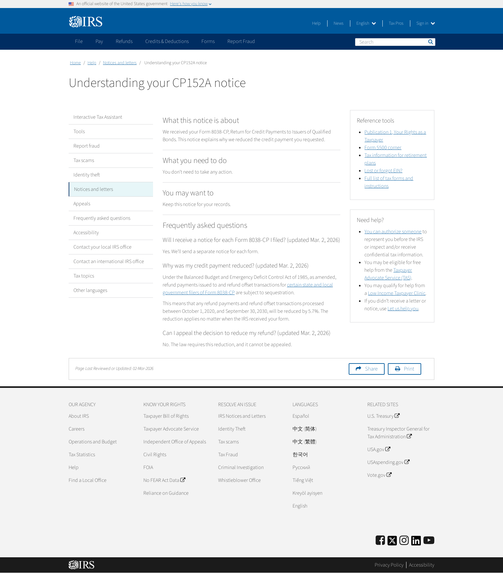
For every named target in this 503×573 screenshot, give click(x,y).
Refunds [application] (124, 41)
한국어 (300, 454)
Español (301, 416)
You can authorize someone (393, 231)
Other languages (90, 290)
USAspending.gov (388, 462)
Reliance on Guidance (166, 493)
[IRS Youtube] (428, 541)
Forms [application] (208, 41)
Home (75, 63)
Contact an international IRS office (108, 261)
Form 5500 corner (382, 147)
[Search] (395, 42)
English (366, 23)
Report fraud (86, 146)
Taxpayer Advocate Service (171, 428)
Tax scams (83, 160)
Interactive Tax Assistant (97, 117)
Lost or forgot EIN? (383, 170)
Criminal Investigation (241, 467)
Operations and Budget (93, 441)
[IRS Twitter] (392, 543)
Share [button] (371, 369)
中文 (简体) (305, 428)
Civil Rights (154, 454)
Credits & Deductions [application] (167, 41)
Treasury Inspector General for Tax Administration (398, 432)
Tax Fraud (228, 454)
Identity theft (86, 174)
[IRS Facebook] (380, 541)
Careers (76, 428)
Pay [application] (99, 41)
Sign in (425, 23)
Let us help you (403, 308)
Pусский (301, 467)
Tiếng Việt (303, 480)
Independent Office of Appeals (174, 441)
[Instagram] (404, 541)
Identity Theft (231, 428)
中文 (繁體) (305, 441)
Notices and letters (120, 63)
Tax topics (83, 275)
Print (409, 369)
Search (430, 42)
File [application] (79, 41)
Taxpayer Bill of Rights (166, 416)
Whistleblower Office (239, 480)
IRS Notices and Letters (242, 416)
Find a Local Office (88, 480)
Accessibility (86, 232)
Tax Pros (396, 23)
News (339, 23)
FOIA (148, 467)
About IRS (79, 416)
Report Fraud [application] (241, 41)
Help (316, 23)
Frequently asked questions (101, 218)
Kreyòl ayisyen (307, 493)
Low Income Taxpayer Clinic (396, 293)
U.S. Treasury (383, 416)
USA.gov (378, 449)
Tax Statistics (82, 454)
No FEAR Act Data (164, 480)
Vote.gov (379, 475)
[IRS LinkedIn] (416, 543)
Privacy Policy (389, 565)
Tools (79, 131)
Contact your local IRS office (102, 247)
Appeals (81, 203)
